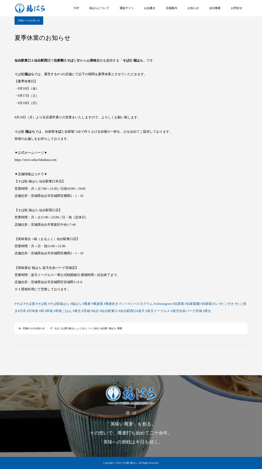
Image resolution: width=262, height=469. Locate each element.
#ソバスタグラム (140, 303)
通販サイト (127, 8)
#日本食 (32, 311)
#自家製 (178, 303)
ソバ (90, 328)
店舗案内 (171, 8)
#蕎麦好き (111, 303)
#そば (19, 303)
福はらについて (99, 8)
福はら (112, 328)
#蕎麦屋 (97, 303)
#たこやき (226, 303)
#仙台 (95, 311)
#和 (41, 311)
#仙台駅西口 (128, 311)
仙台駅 (103, 328)
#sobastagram (163, 303)
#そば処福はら (58, 303)
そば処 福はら (68, 328)
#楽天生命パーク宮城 (186, 311)
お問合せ (236, 8)
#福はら (76, 303)
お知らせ (193, 8)
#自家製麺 (192, 303)
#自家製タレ (209, 303)
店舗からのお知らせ (29, 20)
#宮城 (86, 311)
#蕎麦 (86, 303)
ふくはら (82, 328)
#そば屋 (29, 303)
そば (56, 328)
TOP (76, 8)
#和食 (49, 311)
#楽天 (141, 311)
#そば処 (41, 303)
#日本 (22, 311)
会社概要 (215, 8)
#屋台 (207, 311)
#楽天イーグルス (158, 311)
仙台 (96, 328)
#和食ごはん (63, 311)
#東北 (77, 311)
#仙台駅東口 (109, 311)
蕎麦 (119, 328)
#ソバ (123, 303)
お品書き (150, 8)
